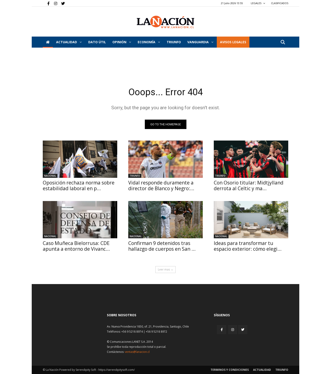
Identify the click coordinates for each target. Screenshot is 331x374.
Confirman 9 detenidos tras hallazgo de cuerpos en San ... (162, 246)
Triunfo (174, 42)
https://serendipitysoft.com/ (116, 370)
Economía (149, 42)
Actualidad (69, 42)
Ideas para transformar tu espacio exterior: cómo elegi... (248, 246)
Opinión (121, 42)
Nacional (50, 175)
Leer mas (165, 269)
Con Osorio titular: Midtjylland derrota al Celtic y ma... (248, 185)
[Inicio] (48, 42)
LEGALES (258, 3)
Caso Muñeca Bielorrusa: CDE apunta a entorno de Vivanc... (76, 246)
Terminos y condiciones (230, 370)
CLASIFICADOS (279, 3)
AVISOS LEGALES (233, 42)
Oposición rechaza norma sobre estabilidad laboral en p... (78, 185)
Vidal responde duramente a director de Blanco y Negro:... (161, 185)
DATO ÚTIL (97, 42)
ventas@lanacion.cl (137, 352)
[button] (282, 42)
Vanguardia (200, 42)
